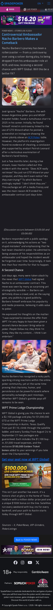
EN (39, 3)
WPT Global (24, 279)
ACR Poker (34, 137)
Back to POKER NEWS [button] (26, 539)
